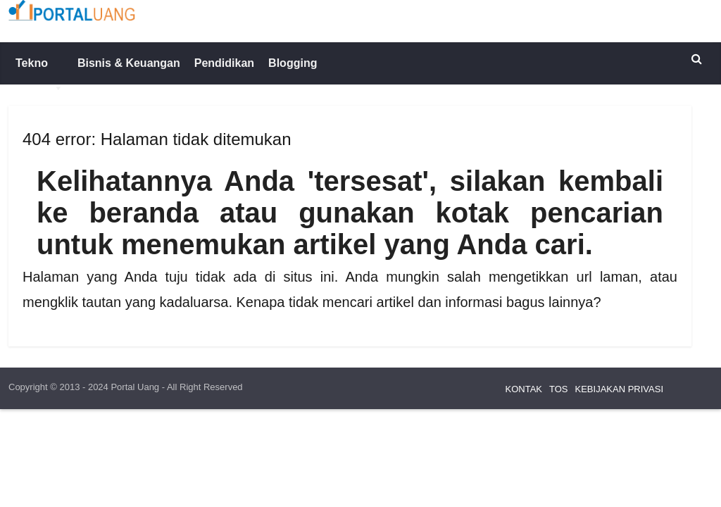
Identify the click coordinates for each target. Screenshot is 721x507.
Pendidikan (224, 63)
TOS (558, 389)
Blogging (292, 63)
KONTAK (524, 389)
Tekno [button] (39, 70)
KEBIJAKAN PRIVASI (619, 389)
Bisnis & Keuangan (128, 63)
